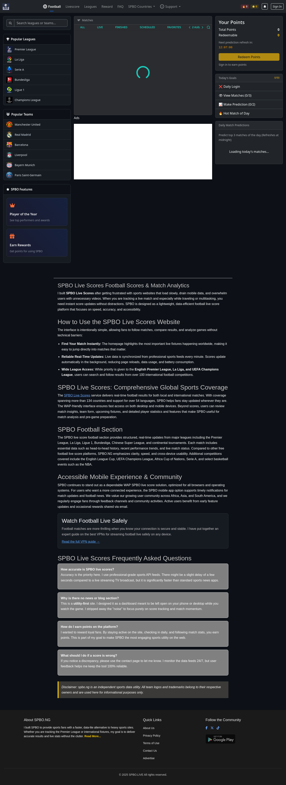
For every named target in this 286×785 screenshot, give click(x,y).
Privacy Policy (151, 735)
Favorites (174, 27)
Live (100, 27)
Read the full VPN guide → (81, 541)
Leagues (90, 6)
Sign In (277, 6)
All (82, 27)
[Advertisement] (143, 151)
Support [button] (168, 6)
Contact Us (150, 750)
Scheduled (147, 27)
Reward (107, 6)
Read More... (92, 736)
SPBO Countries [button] (140, 6)
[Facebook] (207, 728)
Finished (121, 27)
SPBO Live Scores (77, 395)
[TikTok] (218, 728)
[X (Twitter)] (212, 728)
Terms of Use (151, 743)
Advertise (149, 758)
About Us (149, 728)
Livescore (72, 6)
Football (52, 6)
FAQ (120, 6)
